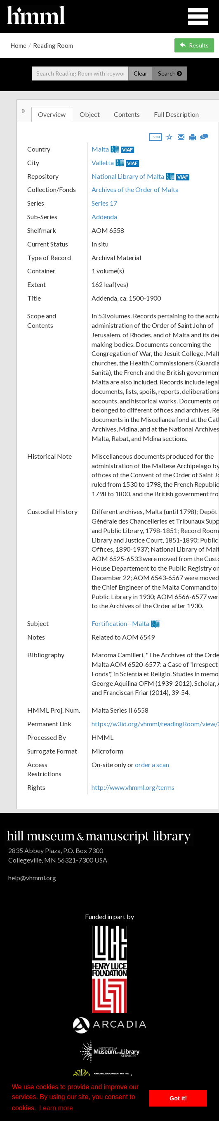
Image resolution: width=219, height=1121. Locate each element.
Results (194, 45)
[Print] (192, 136)
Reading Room (53, 45)
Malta (100, 149)
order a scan (152, 764)
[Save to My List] (169, 136)
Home (18, 45)
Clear (140, 73)
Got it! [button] (178, 1098)
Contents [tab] (127, 114)
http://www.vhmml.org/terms (133, 787)
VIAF (127, 150)
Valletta (103, 162)
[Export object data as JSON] (155, 139)
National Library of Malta (128, 176)
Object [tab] (90, 114)
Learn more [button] (56, 1108)
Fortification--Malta (120, 623)
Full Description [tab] (176, 114)
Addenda (104, 216)
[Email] (181, 136)
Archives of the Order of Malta (135, 189)
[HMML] (99, 836)
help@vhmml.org (32, 878)
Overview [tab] (52, 114)
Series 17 (104, 203)
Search (170, 73)
